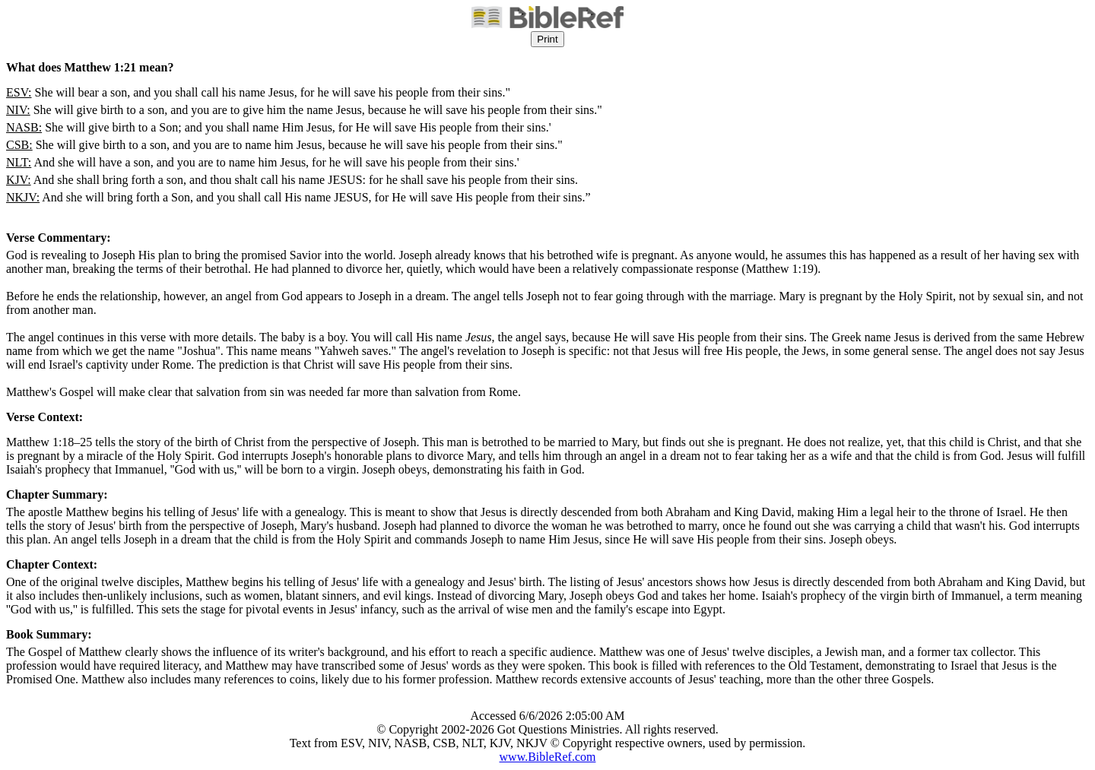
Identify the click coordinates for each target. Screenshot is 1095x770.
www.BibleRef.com (548, 756)
